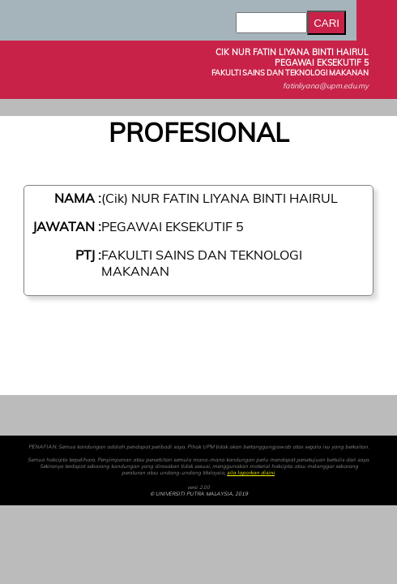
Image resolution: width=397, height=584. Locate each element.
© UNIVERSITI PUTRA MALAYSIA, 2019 (199, 494)
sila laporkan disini (251, 473)
